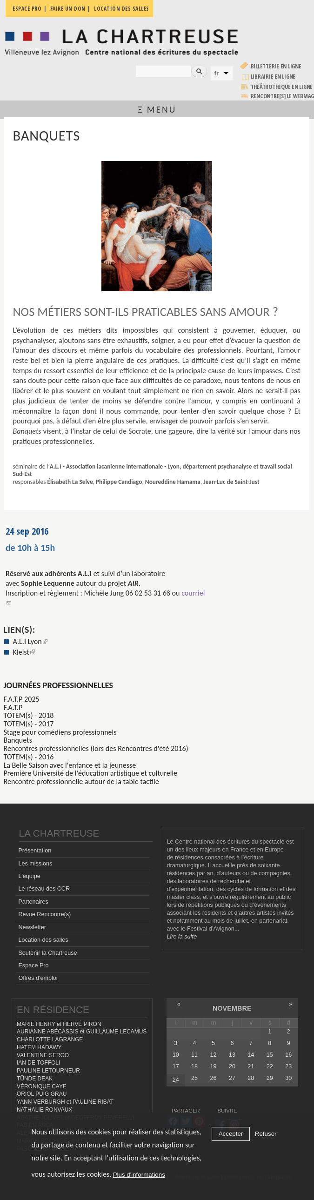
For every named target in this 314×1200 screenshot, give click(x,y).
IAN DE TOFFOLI (38, 1062)
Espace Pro (33, 965)
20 (232, 1066)
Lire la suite (182, 936)
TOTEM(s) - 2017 (29, 723)
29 (270, 1078)
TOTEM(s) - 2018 (29, 715)
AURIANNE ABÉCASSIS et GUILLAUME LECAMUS (82, 1031)
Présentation (34, 850)
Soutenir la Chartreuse (47, 953)
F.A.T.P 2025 (22, 699)
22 (270, 1066)
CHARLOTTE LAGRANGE (50, 1039)
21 (250, 1066)
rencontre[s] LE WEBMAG (282, 96)
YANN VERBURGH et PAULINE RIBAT (65, 1102)
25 (194, 1078)
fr (216, 73)
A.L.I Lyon (30, 641)
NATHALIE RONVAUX (44, 1109)
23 (288, 1066)
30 (288, 1078)
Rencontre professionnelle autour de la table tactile (81, 781)
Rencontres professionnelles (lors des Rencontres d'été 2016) (96, 748)
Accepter (231, 1133)
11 (194, 1055)
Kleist (24, 652)
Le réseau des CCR (44, 888)
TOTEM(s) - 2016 (29, 756)
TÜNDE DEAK (35, 1078)
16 (288, 1055)
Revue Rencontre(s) (44, 914)
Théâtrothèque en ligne (282, 87)
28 (250, 1078)
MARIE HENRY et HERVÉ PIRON (59, 1024)
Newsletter (32, 927)
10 (176, 1055)
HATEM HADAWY (39, 1047)
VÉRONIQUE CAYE (42, 1086)
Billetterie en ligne (276, 66)
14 (250, 1055)
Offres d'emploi (37, 978)
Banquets (18, 740)
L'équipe (29, 876)
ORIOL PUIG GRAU (42, 1094)
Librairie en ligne (273, 76)
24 (176, 1080)
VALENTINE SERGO (43, 1055)
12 (213, 1055)
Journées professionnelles (59, 685)
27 (232, 1078)
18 (194, 1066)
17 (176, 1066)
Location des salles (43, 940)
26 (213, 1078)
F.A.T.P (13, 707)
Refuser (266, 1133)
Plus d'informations (139, 1174)
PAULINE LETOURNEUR (48, 1070)
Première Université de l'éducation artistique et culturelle (91, 773)
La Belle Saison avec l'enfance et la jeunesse (70, 765)
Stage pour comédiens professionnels (60, 732)
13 (232, 1055)
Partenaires (33, 901)
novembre (232, 1008)
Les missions (35, 863)
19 (213, 1066)
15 (270, 1055)
